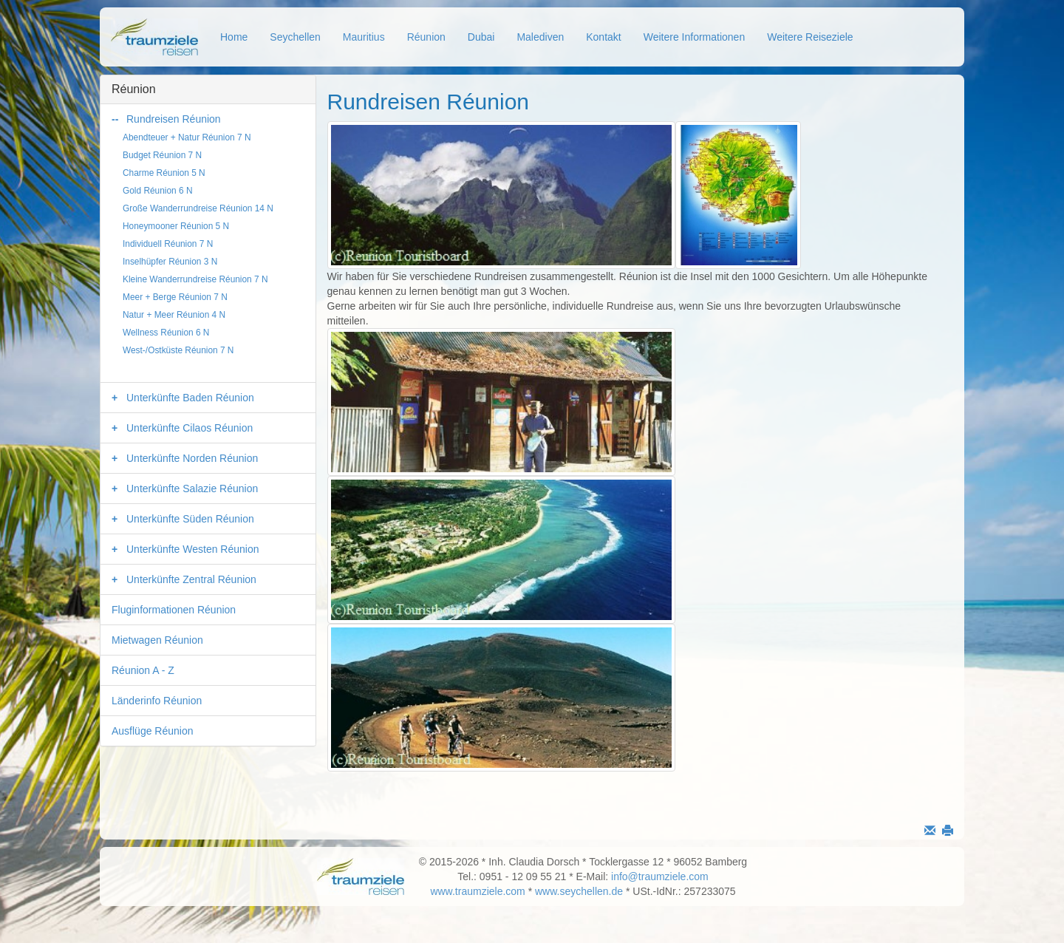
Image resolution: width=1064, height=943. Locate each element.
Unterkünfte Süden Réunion (190, 519)
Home (234, 37)
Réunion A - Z (143, 670)
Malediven (540, 37)
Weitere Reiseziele (810, 37)
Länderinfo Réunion (157, 701)
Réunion (426, 37)
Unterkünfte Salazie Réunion (192, 488)
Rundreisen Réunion (173, 119)
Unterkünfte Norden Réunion (192, 458)
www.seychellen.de (579, 891)
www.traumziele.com (477, 891)
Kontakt (603, 37)
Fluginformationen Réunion (174, 610)
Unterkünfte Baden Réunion (190, 398)
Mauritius (364, 37)
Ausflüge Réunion (153, 731)
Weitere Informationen (694, 37)
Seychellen (295, 37)
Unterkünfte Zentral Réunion (191, 579)
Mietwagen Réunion (157, 640)
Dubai (481, 37)
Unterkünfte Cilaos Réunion (189, 428)
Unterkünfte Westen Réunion (192, 549)
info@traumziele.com (660, 876)
